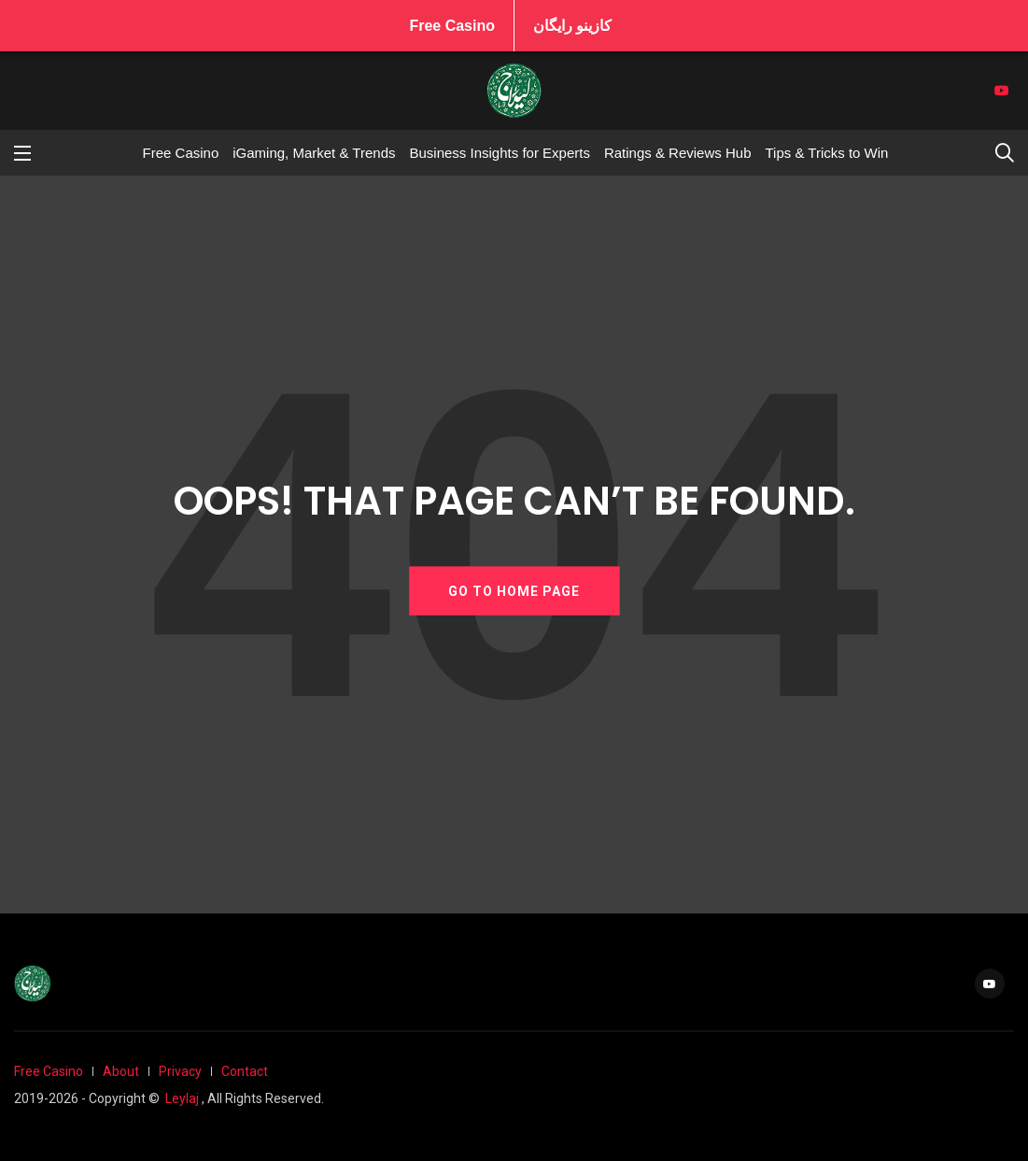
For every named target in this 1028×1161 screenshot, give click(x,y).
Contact (244, 1071)
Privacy (180, 1071)
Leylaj (182, 1098)
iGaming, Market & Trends (313, 153)
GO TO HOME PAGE (514, 590)
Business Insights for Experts (499, 153)
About (121, 1071)
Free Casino (452, 26)
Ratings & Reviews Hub (678, 153)
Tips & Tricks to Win (826, 153)
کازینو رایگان (572, 26)
